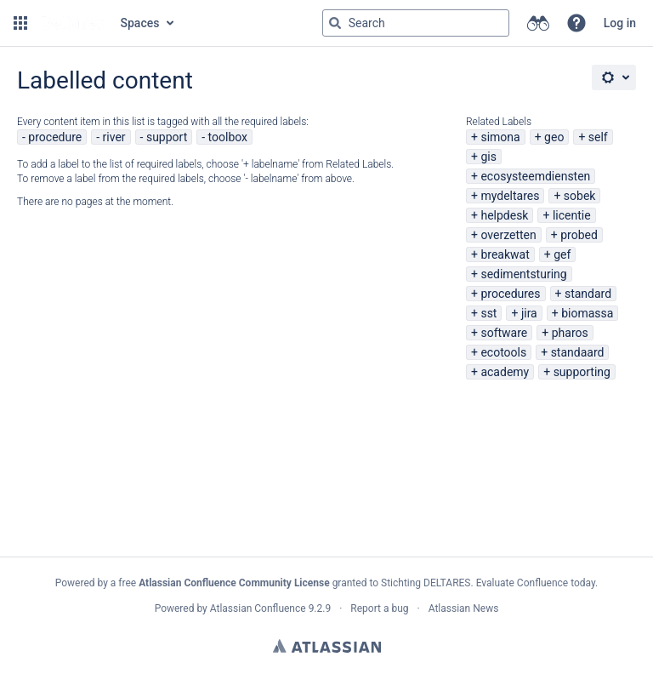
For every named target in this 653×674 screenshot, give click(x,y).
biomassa (587, 313)
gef (562, 254)
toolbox (227, 137)
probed (579, 235)
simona (500, 137)
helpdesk (504, 215)
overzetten (508, 235)
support (166, 137)
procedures (510, 293)
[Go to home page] (72, 23)
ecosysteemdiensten (535, 176)
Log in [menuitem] (620, 23)
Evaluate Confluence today (535, 583)
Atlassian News (464, 608)
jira (529, 313)
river (114, 137)
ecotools (503, 352)
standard (588, 293)
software (503, 333)
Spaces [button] (140, 23)
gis (488, 156)
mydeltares (509, 196)
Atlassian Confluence (258, 608)
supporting (582, 372)
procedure (55, 137)
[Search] (335, 23)
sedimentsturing (523, 274)
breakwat (504, 254)
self (598, 137)
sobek (580, 196)
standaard (578, 352)
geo (554, 137)
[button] (20, 23)
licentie (572, 215)
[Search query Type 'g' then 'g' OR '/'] (415, 23)
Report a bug (379, 608)
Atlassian (327, 646)
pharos (570, 333)
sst (488, 313)
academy (504, 372)
